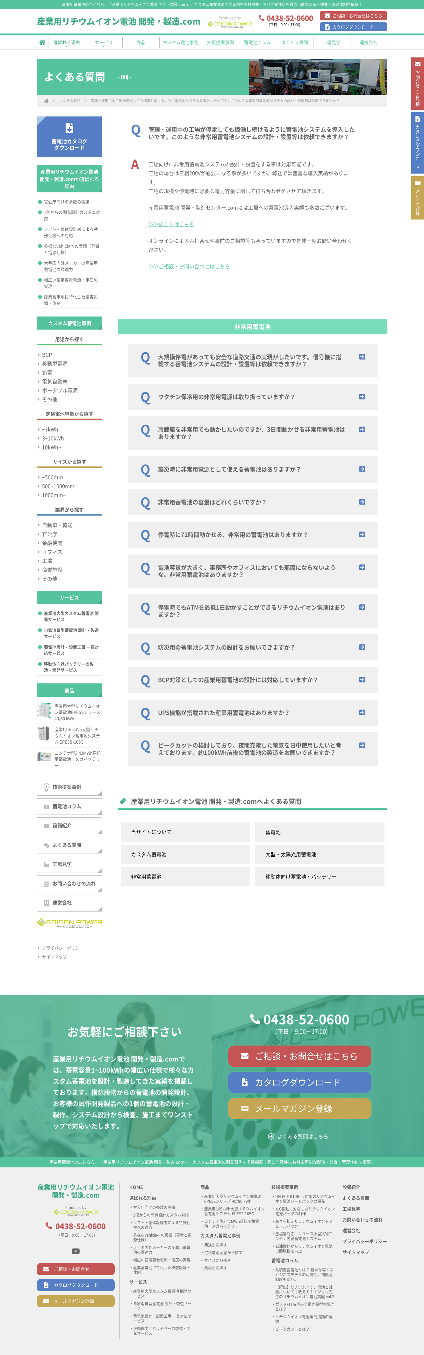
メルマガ (417, 235)
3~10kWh (53, 438)
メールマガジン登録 (293, 1108)
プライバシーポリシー (62, 948)
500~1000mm (58, 486)
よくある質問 (69, 100)
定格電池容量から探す (223, 1252)
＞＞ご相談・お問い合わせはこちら (189, 266)
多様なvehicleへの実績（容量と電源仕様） (71, 249)
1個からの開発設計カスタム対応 (72, 215)
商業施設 (52, 569)
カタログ (417, 168)
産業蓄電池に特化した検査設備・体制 (71, 300)
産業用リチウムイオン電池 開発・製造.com (119, 21)
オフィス (52, 552)
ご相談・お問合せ (72, 1269)
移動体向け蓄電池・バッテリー (301, 876)
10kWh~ (51, 447)
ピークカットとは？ (292, 1329)
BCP (47, 354)
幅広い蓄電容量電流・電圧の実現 (71, 283)
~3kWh (50, 429)
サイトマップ (54, 957)
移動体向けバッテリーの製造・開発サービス (69, 667)
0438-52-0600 (306, 1019)
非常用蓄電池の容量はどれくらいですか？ (212, 502)
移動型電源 (55, 363)
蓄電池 (273, 832)
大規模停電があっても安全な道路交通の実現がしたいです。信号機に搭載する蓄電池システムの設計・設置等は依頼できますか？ (249, 360)
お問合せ (417, 94)
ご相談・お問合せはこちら (357, 16)
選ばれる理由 (142, 1198)
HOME (136, 1187)
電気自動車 (55, 381)
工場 (47, 560)
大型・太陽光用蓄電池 (290, 854)
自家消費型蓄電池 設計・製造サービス (71, 633)
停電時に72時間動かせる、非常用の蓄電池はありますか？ (233, 535)
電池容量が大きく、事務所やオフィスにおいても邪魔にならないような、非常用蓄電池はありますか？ (247, 571)
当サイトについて (151, 832)
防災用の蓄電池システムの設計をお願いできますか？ (227, 647)
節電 (47, 372)
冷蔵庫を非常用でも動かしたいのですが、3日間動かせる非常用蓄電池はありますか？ (251, 433)
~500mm (52, 477)
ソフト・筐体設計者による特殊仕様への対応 (71, 232)
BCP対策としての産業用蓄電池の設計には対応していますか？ (238, 680)
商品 (204, 1187)
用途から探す (215, 1245)
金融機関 (52, 543)
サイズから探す (217, 1260)
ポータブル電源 (60, 390)
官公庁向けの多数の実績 (67, 202)
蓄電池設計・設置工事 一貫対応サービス (71, 650)
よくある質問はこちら (302, 1136)
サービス (138, 1282)
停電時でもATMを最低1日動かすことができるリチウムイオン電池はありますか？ (252, 611)
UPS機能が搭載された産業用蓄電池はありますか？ (224, 713)
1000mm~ (54, 495)
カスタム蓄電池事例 (220, 1235)
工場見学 (58, 864)
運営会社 (58, 903)
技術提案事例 (62, 787)
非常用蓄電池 (146, 876)
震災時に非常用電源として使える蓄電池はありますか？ (229, 469)
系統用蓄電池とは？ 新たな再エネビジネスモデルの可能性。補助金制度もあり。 (304, 1274)
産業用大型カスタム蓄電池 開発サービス (71, 616)
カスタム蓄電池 (149, 854)
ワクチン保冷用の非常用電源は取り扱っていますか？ (227, 397)
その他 (49, 399)
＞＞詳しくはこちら (171, 224)
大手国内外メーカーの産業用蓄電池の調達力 (71, 266)
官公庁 (49, 534)
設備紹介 (58, 825)
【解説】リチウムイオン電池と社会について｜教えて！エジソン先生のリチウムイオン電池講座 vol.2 (304, 1292)
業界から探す (215, 1268)
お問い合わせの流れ (70, 884)
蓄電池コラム (62, 806)
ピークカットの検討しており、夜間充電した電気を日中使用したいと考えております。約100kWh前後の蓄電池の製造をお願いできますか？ (249, 749)
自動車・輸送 (57, 525)
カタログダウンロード (353, 27)
